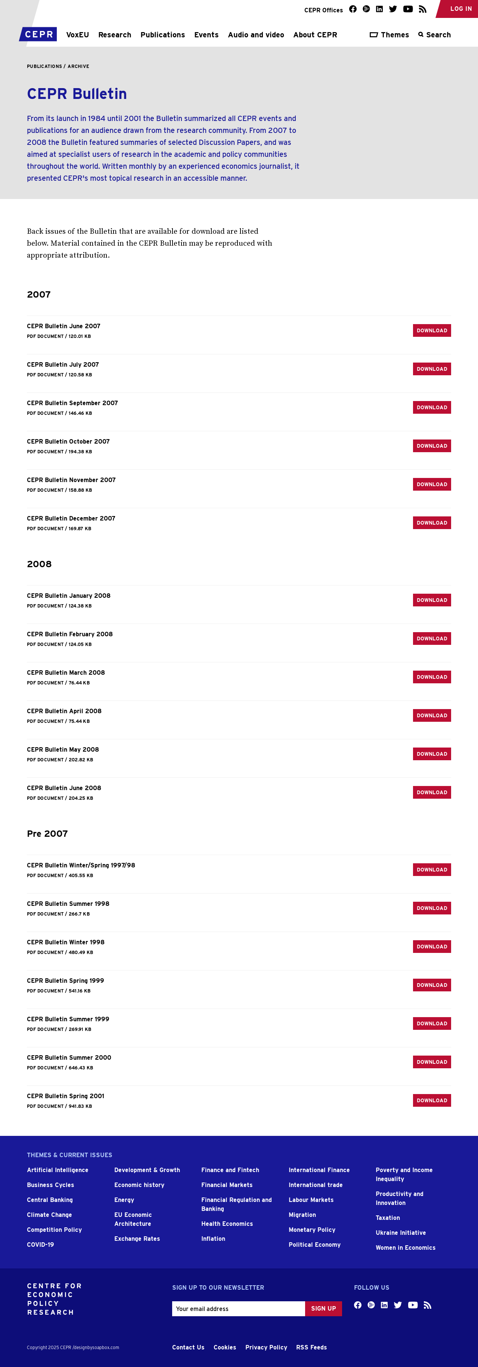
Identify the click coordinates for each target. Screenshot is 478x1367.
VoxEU (77, 34)
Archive (78, 66)
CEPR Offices (323, 10)
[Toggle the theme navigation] (389, 38)
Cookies (225, 1347)
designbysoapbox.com (96, 1347)
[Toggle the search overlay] (434, 38)
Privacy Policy (266, 1347)
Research (114, 34)
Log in (461, 8)
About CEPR (315, 34)
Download (432, 330)
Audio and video (256, 34)
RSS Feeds (311, 1347)
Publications (162, 34)
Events (206, 34)
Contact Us (188, 1347)
